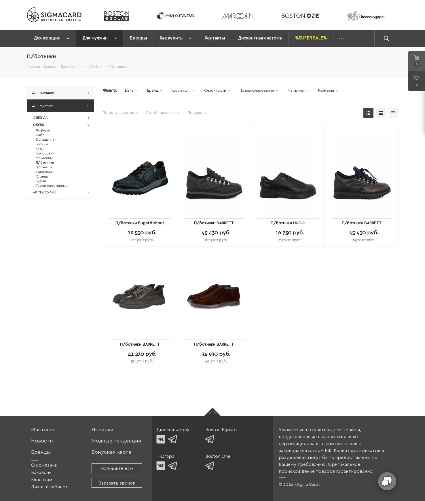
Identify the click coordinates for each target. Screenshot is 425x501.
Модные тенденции (116, 441)
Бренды (41, 452)
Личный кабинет (49, 487)
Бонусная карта (111, 452)
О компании (44, 465)
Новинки (102, 429)
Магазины (43, 429)
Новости (42, 441)
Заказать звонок (116, 483)
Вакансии (41, 472)
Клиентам (41, 480)
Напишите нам (117, 468)
